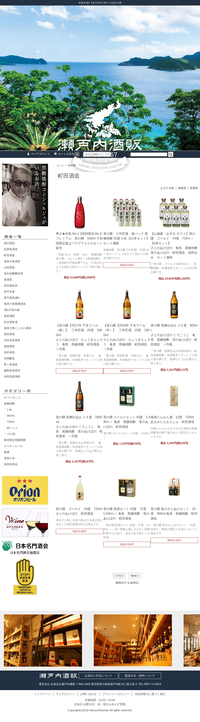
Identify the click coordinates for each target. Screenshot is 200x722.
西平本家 (9, 291)
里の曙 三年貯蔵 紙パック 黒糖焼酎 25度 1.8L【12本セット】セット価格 (126, 238)
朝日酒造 (9, 243)
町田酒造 (9, 255)
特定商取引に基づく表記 (150, 694)
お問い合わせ (88, 694)
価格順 (182, 188)
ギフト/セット (12, 397)
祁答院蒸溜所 (12, 376)
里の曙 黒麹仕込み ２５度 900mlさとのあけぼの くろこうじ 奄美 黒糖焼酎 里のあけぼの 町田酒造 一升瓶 (174, 335)
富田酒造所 (11, 285)
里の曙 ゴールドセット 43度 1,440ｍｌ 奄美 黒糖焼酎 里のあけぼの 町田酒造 (126, 421)
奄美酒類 (9, 315)
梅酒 (6, 452)
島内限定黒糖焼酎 (15, 439)
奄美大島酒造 (12, 261)
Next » (135, 575)
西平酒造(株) (11, 297)
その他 (11, 433)
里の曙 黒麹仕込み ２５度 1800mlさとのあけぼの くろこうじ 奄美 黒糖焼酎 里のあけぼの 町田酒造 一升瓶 (79, 426)
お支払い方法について (98, 675)
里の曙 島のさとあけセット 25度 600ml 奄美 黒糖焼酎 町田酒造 (174, 513)
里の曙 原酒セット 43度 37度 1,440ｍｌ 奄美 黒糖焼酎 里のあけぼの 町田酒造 (126, 513)
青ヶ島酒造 (11, 364)
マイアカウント (65, 694)
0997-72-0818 (152, 684)
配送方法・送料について (140, 675)
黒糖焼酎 (9, 403)
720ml (10, 421)
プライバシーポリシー (115, 694)
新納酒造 (9, 346)
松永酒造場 (11, 322)
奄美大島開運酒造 (15, 303)
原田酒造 (9, 334)
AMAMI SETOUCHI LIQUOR (100, 2)
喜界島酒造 (11, 249)
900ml (10, 415)
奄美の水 (9, 458)
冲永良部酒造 (12, 340)
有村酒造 (9, 352)
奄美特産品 (11, 464)
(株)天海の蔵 (11, 309)
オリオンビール (13, 446)
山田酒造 (9, 267)
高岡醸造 (9, 358)
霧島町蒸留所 (12, 370)
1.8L (9, 409)
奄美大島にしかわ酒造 (17, 328)
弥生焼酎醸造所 (13, 273)
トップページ (42, 694)
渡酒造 (8, 279)
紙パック (12, 427)
